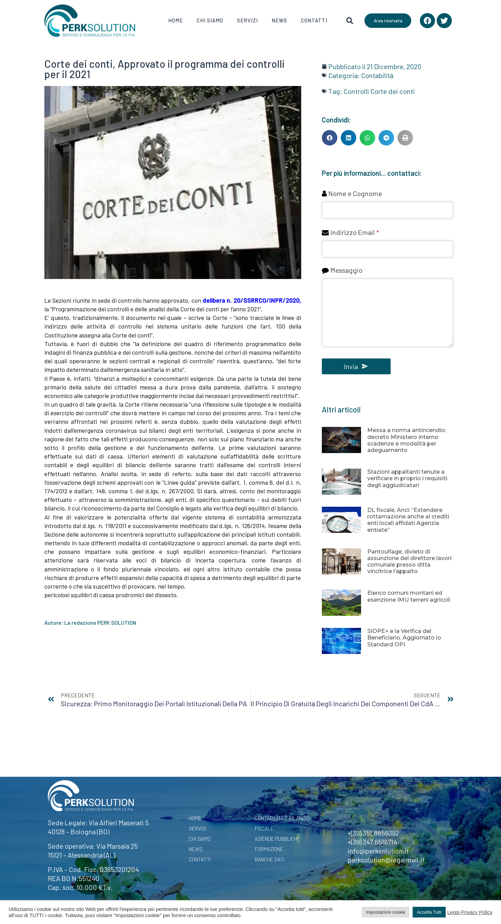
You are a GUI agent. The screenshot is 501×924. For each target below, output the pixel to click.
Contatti (314, 20)
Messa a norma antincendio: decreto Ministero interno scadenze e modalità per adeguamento (406, 440)
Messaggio (346, 270)
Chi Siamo (210, 20)
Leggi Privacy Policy (469, 912)
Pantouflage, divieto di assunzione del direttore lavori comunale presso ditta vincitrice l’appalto (409, 561)
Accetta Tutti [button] (429, 912)
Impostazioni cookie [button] (385, 912)
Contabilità (377, 75)
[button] (329, 138)
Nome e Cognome (355, 193)
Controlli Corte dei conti (379, 91)
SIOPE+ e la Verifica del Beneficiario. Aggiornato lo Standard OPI (404, 637)
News (279, 20)
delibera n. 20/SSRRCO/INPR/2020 (251, 300)
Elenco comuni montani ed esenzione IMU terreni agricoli (408, 596)
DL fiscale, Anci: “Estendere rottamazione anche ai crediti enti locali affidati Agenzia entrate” (408, 520)
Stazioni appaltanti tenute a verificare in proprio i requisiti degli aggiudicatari (407, 478)
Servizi (247, 20)
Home (175, 20)
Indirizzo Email (354, 232)
